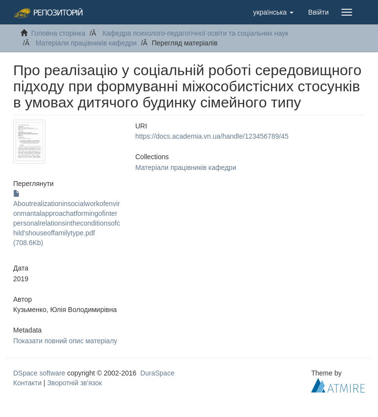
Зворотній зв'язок (74, 383)
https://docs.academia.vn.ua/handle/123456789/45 (212, 136)
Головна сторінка (58, 33)
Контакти (27, 383)
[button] (273, 12)
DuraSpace (157, 373)
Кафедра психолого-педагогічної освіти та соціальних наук (196, 33)
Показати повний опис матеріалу (65, 341)
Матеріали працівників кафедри (86, 43)
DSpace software (39, 373)
